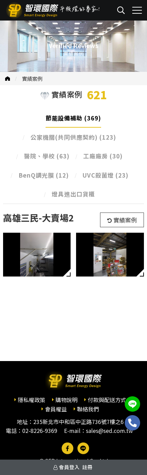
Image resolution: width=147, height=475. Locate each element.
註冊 (87, 467)
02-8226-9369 (39, 430)
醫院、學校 (47, 156)
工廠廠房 (103, 156)
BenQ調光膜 (44, 175)
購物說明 (66, 400)
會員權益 (56, 409)
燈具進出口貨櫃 (73, 194)
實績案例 (32, 78)
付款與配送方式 (107, 400)
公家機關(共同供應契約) (73, 137)
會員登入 (69, 467)
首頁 (7, 78)
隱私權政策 (31, 400)
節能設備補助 (73, 118)
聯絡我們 (88, 409)
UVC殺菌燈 (105, 175)
